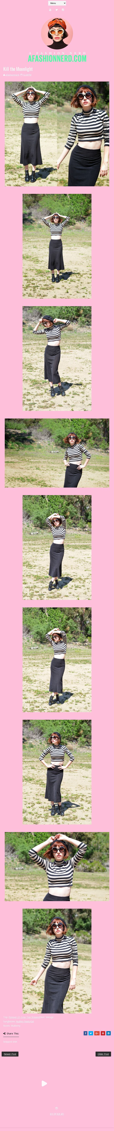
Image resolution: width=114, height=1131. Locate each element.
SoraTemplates (21, 1117)
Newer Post (10, 1054)
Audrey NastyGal (25, 1021)
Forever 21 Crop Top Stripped (24, 1017)
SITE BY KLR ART (57, 1114)
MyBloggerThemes (55, 1117)
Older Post (103, 1054)
